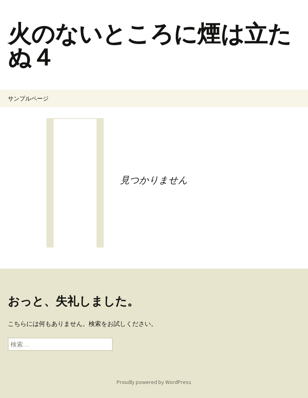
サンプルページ (28, 98)
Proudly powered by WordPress (154, 382)
